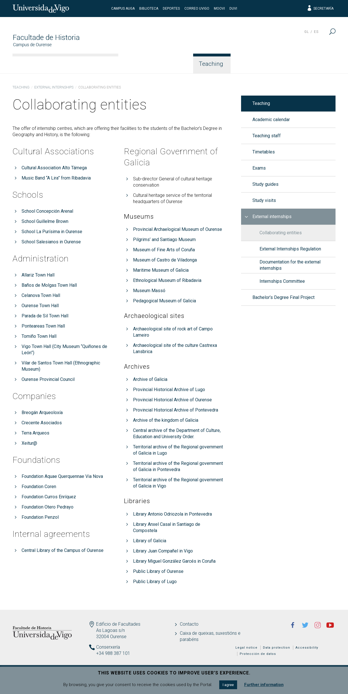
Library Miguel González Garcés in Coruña (174, 561)
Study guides (265, 184)
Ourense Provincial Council (48, 379)
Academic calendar (271, 119)
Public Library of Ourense (158, 571)
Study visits (264, 200)
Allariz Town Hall (38, 275)
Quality (288, 63)
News (320, 63)
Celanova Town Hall (41, 295)
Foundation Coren (39, 486)
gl (306, 32)
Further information (264, 684)
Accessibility (307, 647)
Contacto (189, 624)
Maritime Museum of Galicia (161, 270)
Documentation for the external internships (290, 265)
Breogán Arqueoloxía (42, 412)
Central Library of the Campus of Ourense (63, 550)
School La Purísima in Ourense (52, 231)
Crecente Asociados (42, 422)
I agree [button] (228, 685)
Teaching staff (266, 135)
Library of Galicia (149, 540)
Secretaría (320, 8)
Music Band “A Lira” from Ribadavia (56, 178)
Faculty (136, 63)
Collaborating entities (281, 232)
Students (251, 63)
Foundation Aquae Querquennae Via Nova (62, 476)
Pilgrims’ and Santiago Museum (164, 239)
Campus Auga (123, 8)
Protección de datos (258, 654)
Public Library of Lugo (155, 581)
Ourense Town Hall (40, 305)
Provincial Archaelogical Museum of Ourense (177, 229)
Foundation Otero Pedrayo (47, 507)
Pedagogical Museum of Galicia (164, 300)
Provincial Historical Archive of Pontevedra (175, 410)
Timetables (263, 152)
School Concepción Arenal (47, 211)
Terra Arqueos (35, 433)
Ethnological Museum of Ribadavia (167, 280)
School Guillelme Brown (45, 221)
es (316, 32)
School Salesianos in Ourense (51, 241)
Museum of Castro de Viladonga (165, 260)
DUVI (233, 8)
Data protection (276, 647)
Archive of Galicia (150, 379)
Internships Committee (282, 281)
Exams (259, 168)
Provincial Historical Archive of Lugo (169, 389)
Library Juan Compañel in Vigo (163, 551)
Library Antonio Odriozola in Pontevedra (172, 514)
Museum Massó (149, 290)
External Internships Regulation (290, 249)
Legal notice (246, 647)
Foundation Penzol (40, 517)
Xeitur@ (29, 443)
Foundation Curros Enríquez (49, 496)
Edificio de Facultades (118, 624)
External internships (53, 87)
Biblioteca (148, 8)
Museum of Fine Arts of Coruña (164, 249)
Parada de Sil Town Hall (45, 315)
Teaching (211, 63)
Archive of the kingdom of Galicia (165, 420)
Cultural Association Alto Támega (54, 167)
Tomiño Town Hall (39, 336)
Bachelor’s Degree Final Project (283, 297)
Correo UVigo (196, 8)
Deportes (171, 8)
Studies (172, 63)
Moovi (219, 8)
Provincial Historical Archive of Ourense (172, 399)
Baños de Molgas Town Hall (49, 285)
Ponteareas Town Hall (43, 326)
